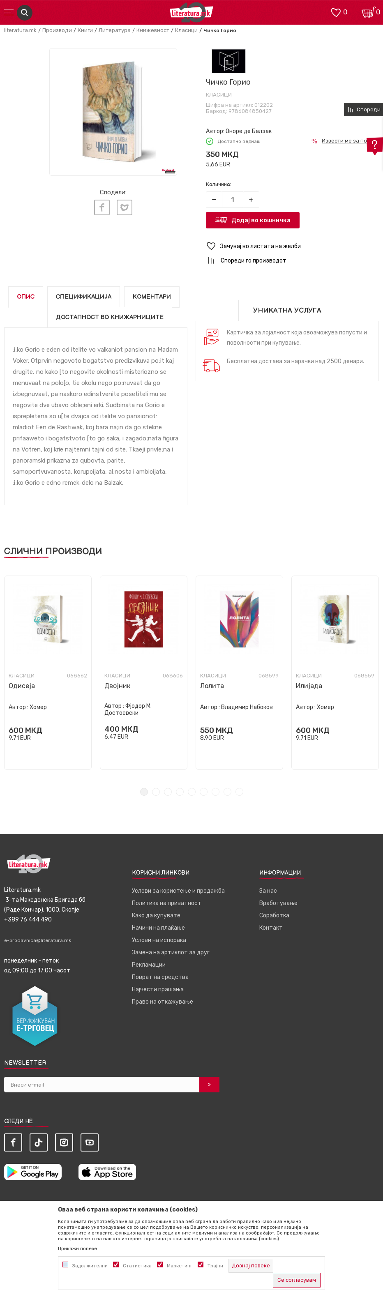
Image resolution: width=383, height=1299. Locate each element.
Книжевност (152, 30)
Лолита (212, 685)
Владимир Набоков (247, 707)
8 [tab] (227, 792)
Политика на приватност (166, 903)
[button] (292, 246)
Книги (85, 30)
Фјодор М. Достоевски (128, 709)
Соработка (274, 915)
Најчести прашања (158, 989)
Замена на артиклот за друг (171, 952)
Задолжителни (90, 1265)
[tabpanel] (48, 673)
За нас (268, 890)
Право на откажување (162, 1001)
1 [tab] (144, 792)
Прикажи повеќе (77, 1248)
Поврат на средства (160, 977)
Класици (186, 30)
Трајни (215, 1265)
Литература (115, 30)
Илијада (309, 685)
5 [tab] (192, 792)
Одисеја (22, 685)
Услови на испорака (159, 940)
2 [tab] (156, 792)
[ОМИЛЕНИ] (336, 11)
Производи (57, 30)
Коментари (152, 297)
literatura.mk (20, 30)
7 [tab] (215, 792)
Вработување (278, 903)
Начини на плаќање (158, 927)
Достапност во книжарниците (110, 317)
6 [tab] (204, 792)
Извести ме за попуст (350, 141)
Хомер (38, 707)
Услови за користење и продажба (178, 890)
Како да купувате (156, 915)
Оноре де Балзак (249, 131)
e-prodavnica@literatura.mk (37, 940)
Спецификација (83, 297)
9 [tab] (239, 792)
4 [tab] (180, 792)
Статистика (137, 1265)
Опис (26, 297)
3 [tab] (168, 792)
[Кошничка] (368, 11)
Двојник (117, 685)
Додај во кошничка (261, 220)
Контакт (271, 927)
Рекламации (149, 964)
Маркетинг (179, 1265)
